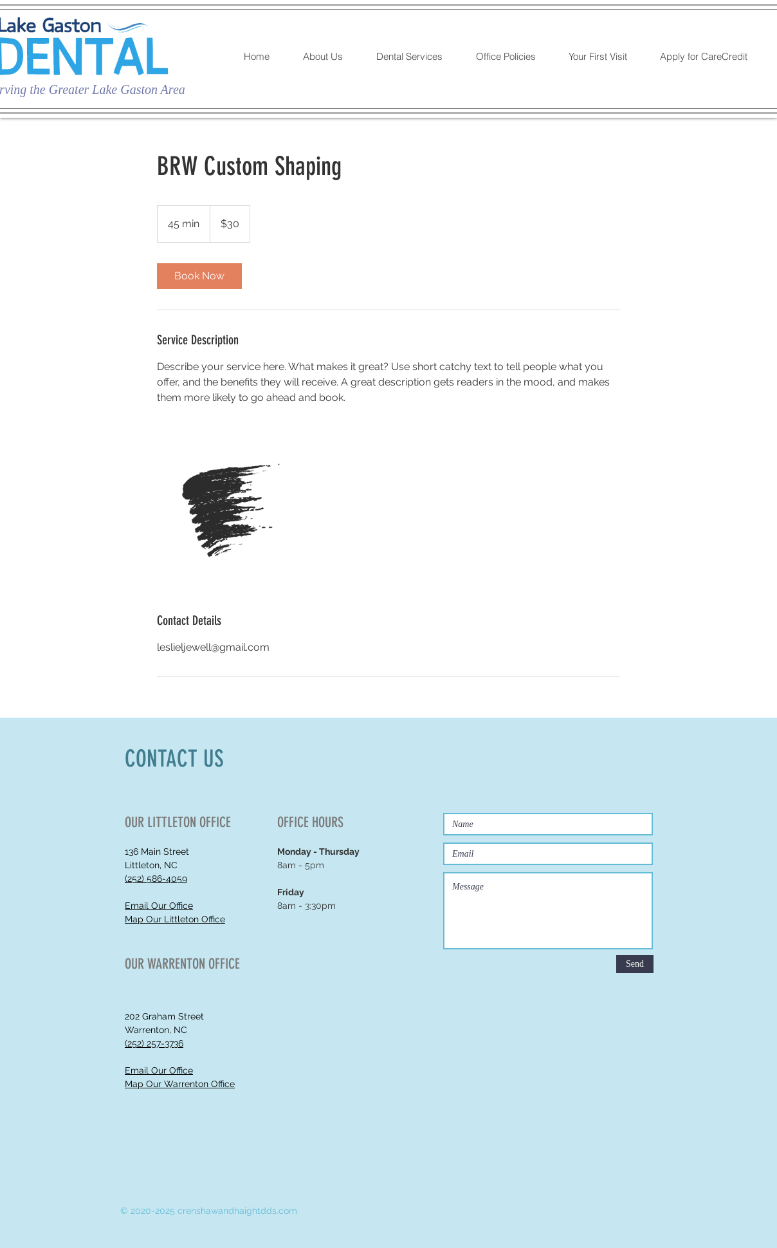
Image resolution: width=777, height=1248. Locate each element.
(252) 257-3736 (154, 1043)
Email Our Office (159, 905)
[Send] (635, 964)
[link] (199, 276)
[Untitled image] (231, 508)
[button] (329, 57)
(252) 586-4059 (156, 878)
